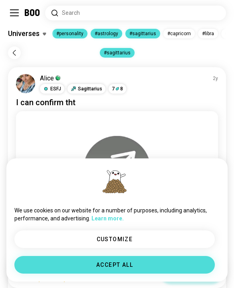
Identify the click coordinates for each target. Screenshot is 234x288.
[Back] (14, 52)
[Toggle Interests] (27, 33)
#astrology (106, 33)
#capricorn (179, 33)
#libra (208, 33)
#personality (69, 33)
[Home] (32, 12)
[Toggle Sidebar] (14, 12)
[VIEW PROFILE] (25, 83)
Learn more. (107, 218)
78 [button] (117, 89)
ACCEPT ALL (114, 265)
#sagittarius (142, 33)
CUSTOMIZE (115, 239)
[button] (52, 89)
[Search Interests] (135, 13)
